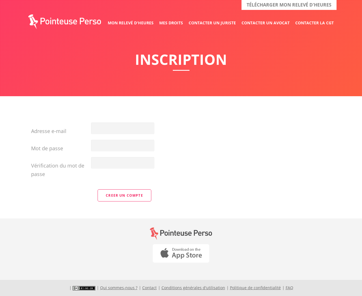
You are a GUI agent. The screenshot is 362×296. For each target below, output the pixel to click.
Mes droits (171, 22)
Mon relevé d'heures (131, 22)
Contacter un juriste (212, 22)
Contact (149, 287)
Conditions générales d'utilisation (193, 287)
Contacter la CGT (314, 22)
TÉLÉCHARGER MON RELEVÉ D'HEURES (289, 5)
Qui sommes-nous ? (118, 287)
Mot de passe (47, 148)
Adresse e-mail (48, 131)
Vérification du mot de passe (57, 169)
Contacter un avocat (266, 22)
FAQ (289, 287)
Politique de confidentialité (255, 287)
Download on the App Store (181, 253)
